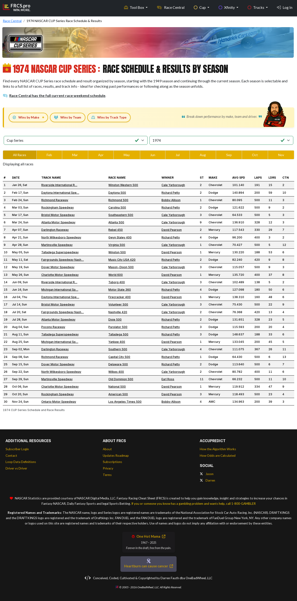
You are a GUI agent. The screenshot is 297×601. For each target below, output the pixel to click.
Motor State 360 (119, 289)
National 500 (117, 386)
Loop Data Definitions (21, 462)
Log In (284, 7)
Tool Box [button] (134, 7)
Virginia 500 (116, 245)
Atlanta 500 (116, 222)
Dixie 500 (115, 319)
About (107, 449)
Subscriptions (112, 462)
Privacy (108, 468)
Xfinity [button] (227, 7)
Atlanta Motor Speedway (58, 222)
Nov (281, 155)
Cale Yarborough (173, 185)
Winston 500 (117, 252)
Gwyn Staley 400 (120, 237)
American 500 (118, 394)
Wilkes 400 (116, 371)
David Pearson (171, 229)
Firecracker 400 (119, 297)
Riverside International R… (59, 185)
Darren (207, 480)
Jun (152, 155)
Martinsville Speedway (57, 245)
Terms (107, 475)
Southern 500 (117, 349)
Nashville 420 (117, 312)
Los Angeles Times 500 (125, 401)
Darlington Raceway (55, 229)
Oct (255, 155)
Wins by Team (67, 117)
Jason (206, 474)
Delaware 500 (118, 364)
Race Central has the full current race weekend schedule (54, 95)
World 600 (115, 274)
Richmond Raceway (54, 200)
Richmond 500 (118, 200)
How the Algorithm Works (218, 449)
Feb (49, 155)
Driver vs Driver (16, 468)
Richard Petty (170, 192)
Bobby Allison (171, 200)
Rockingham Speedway (57, 207)
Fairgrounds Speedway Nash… (62, 259)
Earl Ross (167, 379)
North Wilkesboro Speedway (61, 237)
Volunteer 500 (118, 304)
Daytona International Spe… (60, 192)
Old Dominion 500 (120, 379)
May (127, 155)
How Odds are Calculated (218, 455)
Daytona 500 (117, 192)
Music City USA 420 (122, 259)
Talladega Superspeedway (60, 252)
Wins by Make (26, 117)
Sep (229, 155)
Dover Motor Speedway (57, 267)
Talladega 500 (118, 334)
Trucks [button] (256, 7)
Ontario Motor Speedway (58, 401)
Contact (11, 455)
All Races (19, 155)
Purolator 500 (117, 327)
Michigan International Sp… (59, 289)
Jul (178, 155)
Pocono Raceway (53, 327)
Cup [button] (200, 7)
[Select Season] (221, 140)
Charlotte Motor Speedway (60, 274)
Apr (100, 155)
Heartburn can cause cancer (148, 566)
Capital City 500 (119, 357)
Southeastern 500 (120, 215)
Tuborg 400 (116, 282)
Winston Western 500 (123, 185)
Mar (75, 155)
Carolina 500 (117, 207)
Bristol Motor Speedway (58, 215)
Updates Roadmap (116, 455)
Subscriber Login (17, 449)
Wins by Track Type (108, 117)
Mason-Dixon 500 (121, 267)
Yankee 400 (116, 342)
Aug (203, 155)
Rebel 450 (115, 229)
